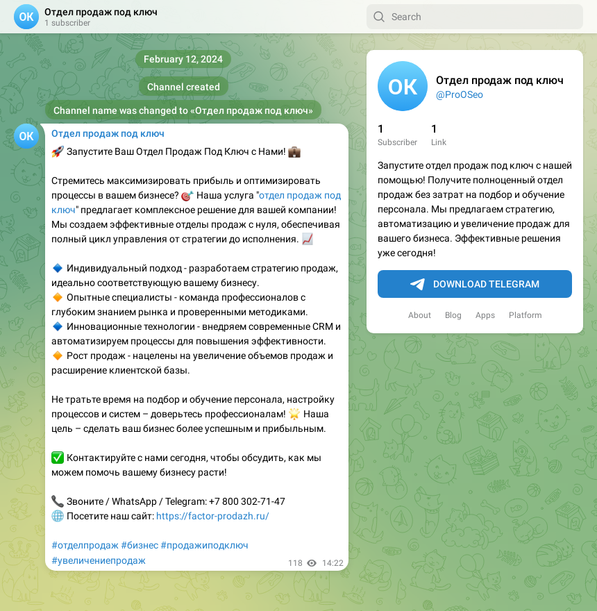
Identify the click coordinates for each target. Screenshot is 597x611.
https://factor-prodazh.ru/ (212, 515)
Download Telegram (474, 284)
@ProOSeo (459, 94)
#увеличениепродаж (98, 560)
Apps (485, 315)
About (419, 315)
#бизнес (139, 545)
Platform (525, 315)
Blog (453, 315)
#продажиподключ (204, 545)
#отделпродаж (85, 545)
